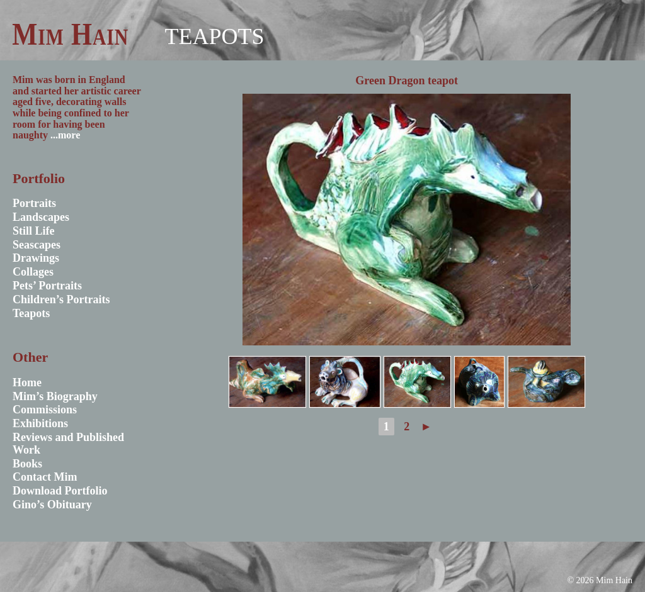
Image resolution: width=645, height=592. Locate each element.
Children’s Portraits (61, 299)
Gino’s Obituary (52, 504)
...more (65, 135)
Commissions (45, 409)
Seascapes (36, 244)
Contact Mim (45, 477)
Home (27, 382)
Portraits (34, 203)
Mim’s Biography (55, 396)
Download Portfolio (60, 490)
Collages (33, 271)
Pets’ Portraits (47, 285)
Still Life (34, 231)
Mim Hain (70, 34)
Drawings (36, 258)
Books (27, 463)
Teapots (214, 36)
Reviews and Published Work (68, 443)
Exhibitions (40, 423)
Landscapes (41, 217)
